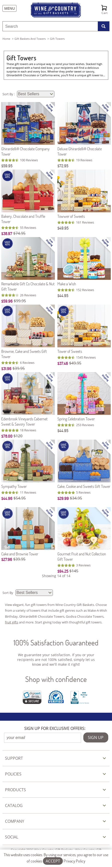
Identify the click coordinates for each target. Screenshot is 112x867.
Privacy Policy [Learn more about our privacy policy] (74, 860)
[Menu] (8, 8)
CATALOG (14, 805)
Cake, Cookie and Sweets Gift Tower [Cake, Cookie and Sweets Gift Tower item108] (83, 486)
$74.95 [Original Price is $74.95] (19, 233)
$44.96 (6, 498)
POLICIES (13, 774)
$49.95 (63, 228)
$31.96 (6, 368)
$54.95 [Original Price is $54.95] (19, 498)
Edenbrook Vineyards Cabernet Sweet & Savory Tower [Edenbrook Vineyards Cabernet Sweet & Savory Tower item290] (24, 421)
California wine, (50, 75)
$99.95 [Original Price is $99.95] (20, 301)
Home (6, 39)
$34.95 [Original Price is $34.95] (76, 498)
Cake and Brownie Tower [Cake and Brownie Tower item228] (19, 553)
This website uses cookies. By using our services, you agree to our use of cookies (56, 857)
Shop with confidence (56, 679)
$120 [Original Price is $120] (17, 436)
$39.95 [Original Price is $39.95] (18, 368)
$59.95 (6, 165)
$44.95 (62, 295)
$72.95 (62, 165)
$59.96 (7, 301)
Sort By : (8, 94)
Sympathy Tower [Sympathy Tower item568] (14, 486)
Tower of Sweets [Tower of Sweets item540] (69, 351)
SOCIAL (11, 837)
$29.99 (63, 498)
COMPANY (14, 821)
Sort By (8, 592)
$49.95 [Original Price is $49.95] (75, 363)
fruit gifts (11, 622)
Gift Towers (21, 58)
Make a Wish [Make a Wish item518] (66, 283)
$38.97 (6, 233)
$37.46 (62, 363)
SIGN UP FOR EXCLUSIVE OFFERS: (54, 728)
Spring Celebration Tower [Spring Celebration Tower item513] (76, 418)
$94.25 (62, 571)
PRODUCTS (15, 789)
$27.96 (6, 559)
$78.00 (6, 436)
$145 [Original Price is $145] (73, 571)
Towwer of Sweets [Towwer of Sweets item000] (71, 216)
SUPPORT (14, 758)
